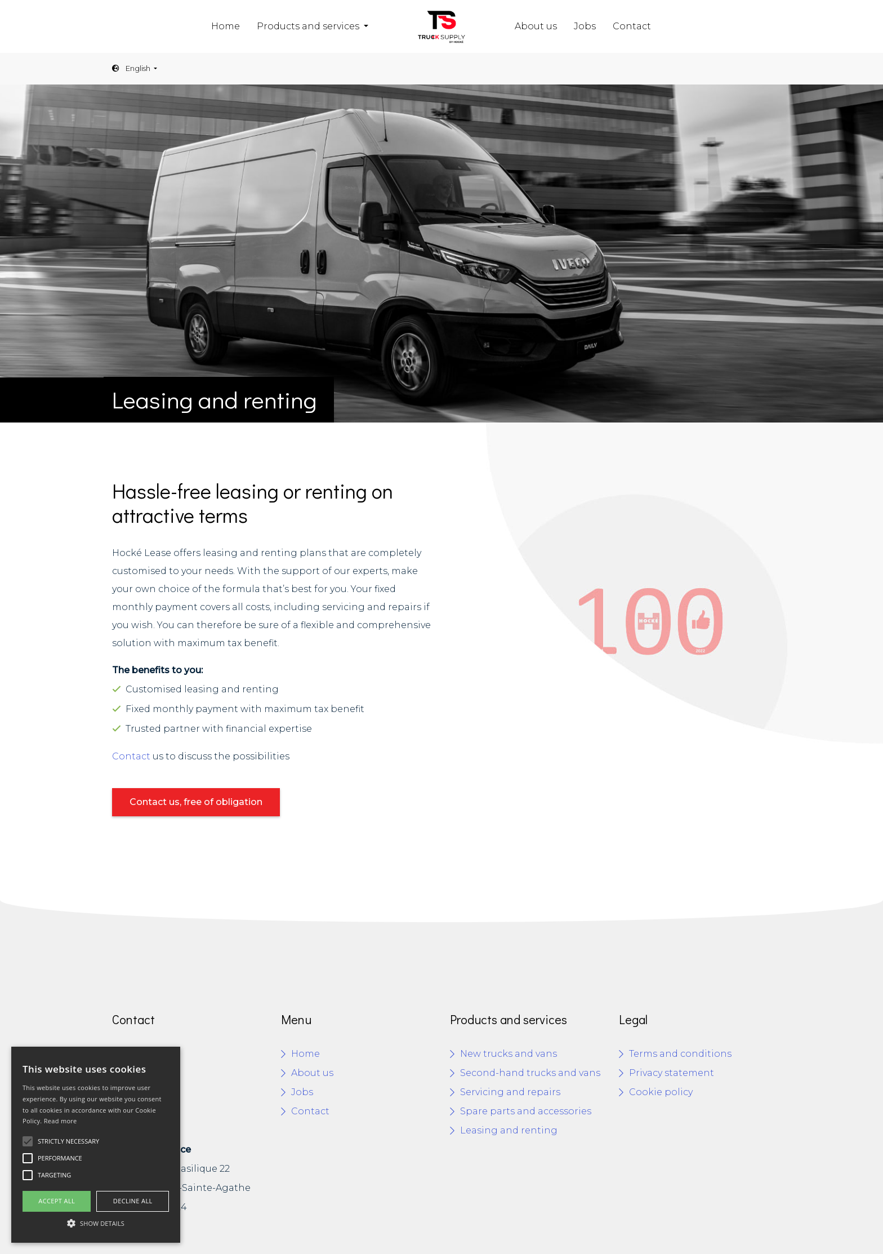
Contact (632, 26)
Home (225, 26)
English (132, 68)
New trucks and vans (508, 1053)
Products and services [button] (309, 26)
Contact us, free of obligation (196, 802)
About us (536, 26)
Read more (60, 1121)
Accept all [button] (56, 1201)
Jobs (585, 26)
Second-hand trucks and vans (530, 1073)
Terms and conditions (680, 1053)
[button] (96, 1223)
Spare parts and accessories (525, 1111)
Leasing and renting (509, 1130)
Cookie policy (661, 1092)
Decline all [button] (133, 1201)
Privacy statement (671, 1073)
